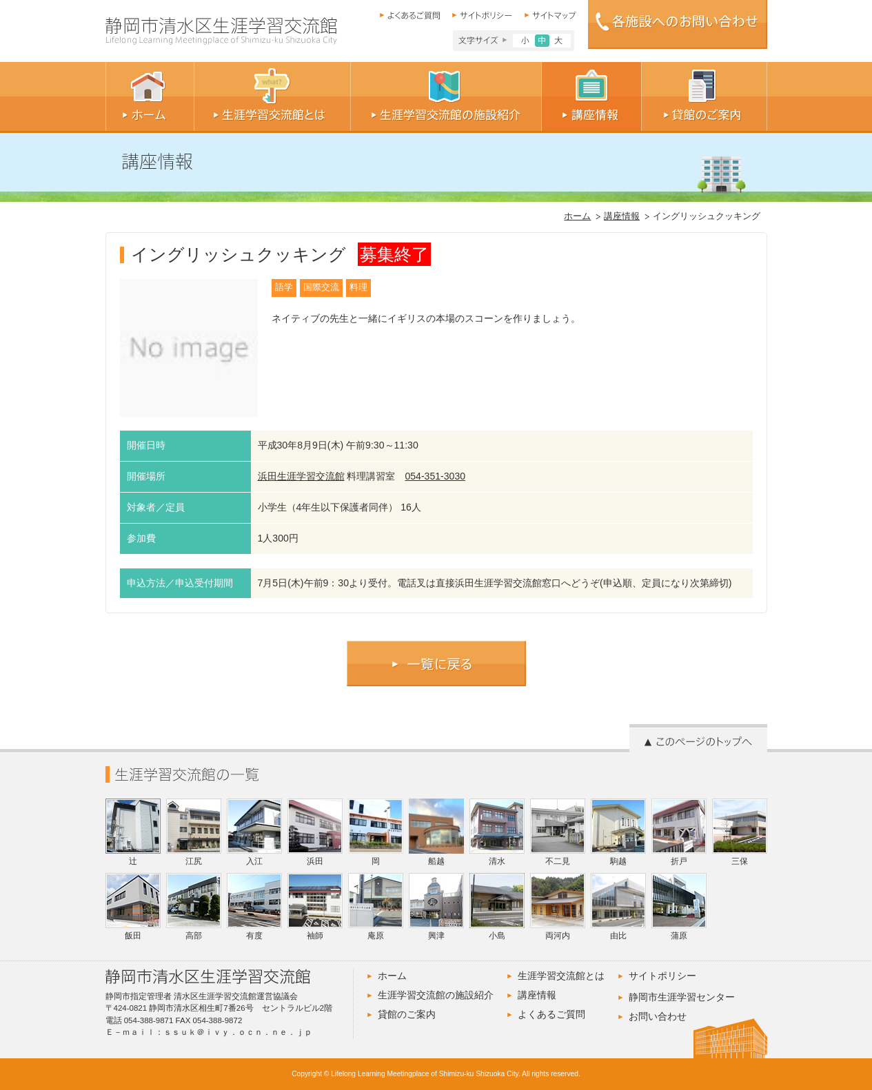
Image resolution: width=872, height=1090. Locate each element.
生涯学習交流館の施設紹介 (436, 994)
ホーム (577, 216)
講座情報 (622, 216)
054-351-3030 (435, 476)
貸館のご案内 (407, 1014)
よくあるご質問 (551, 1014)
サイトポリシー (662, 975)
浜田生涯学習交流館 (301, 476)
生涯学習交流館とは (561, 975)
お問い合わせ (658, 1016)
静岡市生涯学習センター (682, 996)
